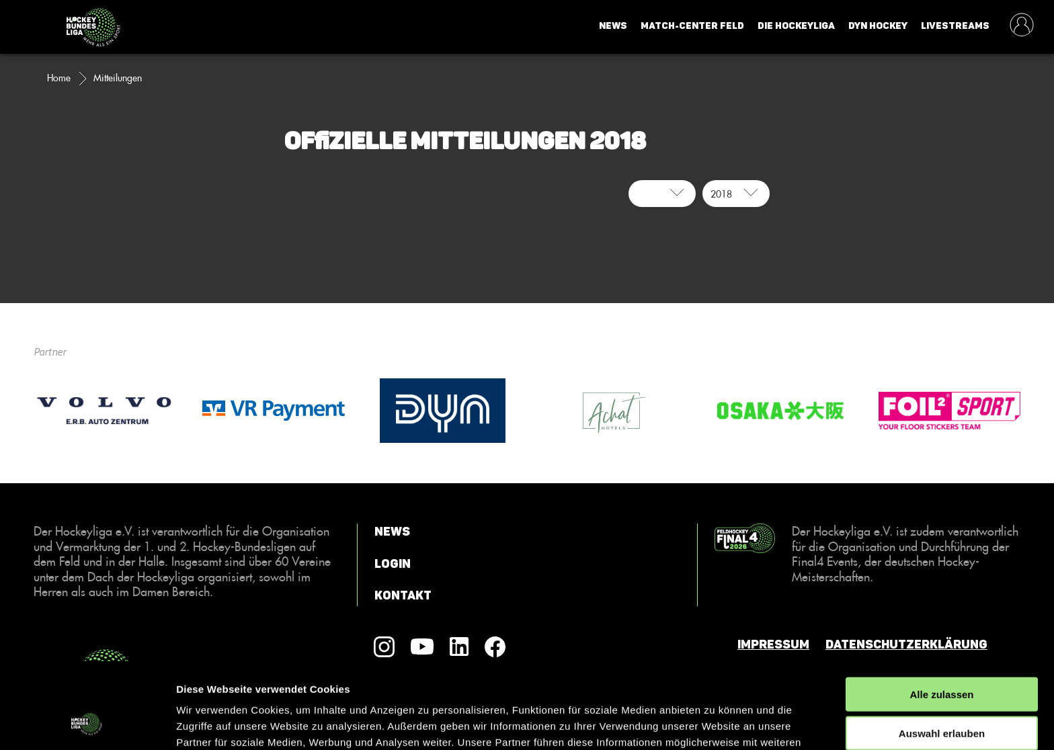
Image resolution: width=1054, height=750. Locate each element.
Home (59, 78)
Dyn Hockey (877, 26)
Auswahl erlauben (942, 655)
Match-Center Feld (692, 26)
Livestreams (955, 26)
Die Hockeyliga (796, 26)
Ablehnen (942, 694)
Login (392, 563)
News (613, 26)
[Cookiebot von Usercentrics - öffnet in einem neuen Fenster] (87, 724)
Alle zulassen (941, 616)
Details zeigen (715, 723)
